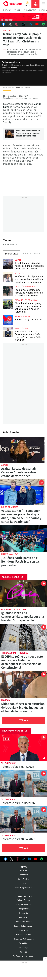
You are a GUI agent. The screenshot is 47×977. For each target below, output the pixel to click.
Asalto (4, 465)
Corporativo (24, 896)
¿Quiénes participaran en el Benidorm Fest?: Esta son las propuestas (23, 538)
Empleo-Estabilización (23, 926)
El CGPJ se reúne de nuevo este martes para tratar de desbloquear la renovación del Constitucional (23, 637)
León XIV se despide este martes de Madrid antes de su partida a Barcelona (8, 291)
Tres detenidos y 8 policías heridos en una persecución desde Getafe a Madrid (8, 264)
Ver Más (23, 720)
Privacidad (23, 943)
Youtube (37, 24)
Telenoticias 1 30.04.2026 (23, 819)
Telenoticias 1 (8, 763)
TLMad (17, 10)
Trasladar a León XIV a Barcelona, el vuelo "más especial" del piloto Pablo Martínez (8, 332)
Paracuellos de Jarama (26, 300)
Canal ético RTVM (23, 935)
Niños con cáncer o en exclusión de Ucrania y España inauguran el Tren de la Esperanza (23, 684)
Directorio (23, 913)
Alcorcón (19, 273)
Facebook (3, 24)
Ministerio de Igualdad (13, 609)
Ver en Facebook (5, 859)
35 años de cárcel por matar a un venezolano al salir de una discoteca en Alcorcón (8, 277)
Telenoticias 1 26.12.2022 (23, 747)
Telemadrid (23, 875)
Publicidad (23, 917)
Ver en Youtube (35, 859)
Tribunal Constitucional (14, 653)
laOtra (23, 883)
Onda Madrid (30, 10)
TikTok (23, 24)
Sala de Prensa (23, 900)
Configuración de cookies (23, 956)
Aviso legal (23, 948)
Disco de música (9, 507)
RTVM (23, 867)
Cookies (23, 952)
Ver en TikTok (23, 859)
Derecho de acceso (24, 922)
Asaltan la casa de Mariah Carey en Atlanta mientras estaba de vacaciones (9, 134)
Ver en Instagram (17, 859)
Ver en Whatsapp (41, 859)
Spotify (13, 245)
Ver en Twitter (11, 859)
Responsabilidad (23, 905)
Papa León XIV (21, 328)
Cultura (7, 30)
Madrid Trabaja (22, 316)
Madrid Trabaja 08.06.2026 (8, 320)
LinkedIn (30, 24)
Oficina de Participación (24, 939)
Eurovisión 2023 (9, 554)
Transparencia (24, 909)
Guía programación (23, 888)
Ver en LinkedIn (29, 859)
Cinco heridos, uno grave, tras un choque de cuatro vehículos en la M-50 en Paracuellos (8, 304)
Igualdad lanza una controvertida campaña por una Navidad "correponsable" (23, 593)
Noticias (7, 10)
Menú (43, 4)
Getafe (18, 260)
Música (6, 245)
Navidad (5, 700)
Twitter (10, 24)
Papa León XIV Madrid (25, 287)
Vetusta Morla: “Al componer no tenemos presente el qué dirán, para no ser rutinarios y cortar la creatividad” (22, 492)
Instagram (16, 24)
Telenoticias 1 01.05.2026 (23, 783)
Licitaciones (23, 930)
